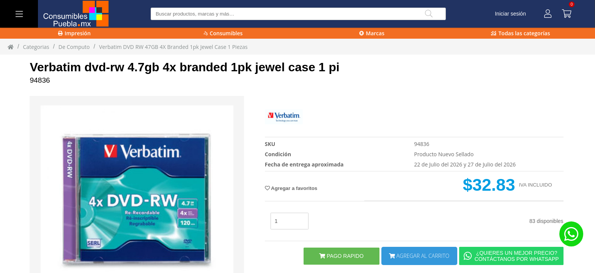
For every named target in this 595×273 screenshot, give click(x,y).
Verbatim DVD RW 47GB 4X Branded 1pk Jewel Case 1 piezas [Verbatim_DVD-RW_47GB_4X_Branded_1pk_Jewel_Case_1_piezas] (173, 46)
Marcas (371, 33)
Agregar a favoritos (291, 188)
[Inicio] (11, 47)
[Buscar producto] (298, 14)
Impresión (74, 33)
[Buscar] (428, 14)
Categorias (36, 46)
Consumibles (223, 33)
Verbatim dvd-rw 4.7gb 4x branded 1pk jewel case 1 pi (184, 67)
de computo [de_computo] (74, 46)
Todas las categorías (520, 33)
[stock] (290, 221)
